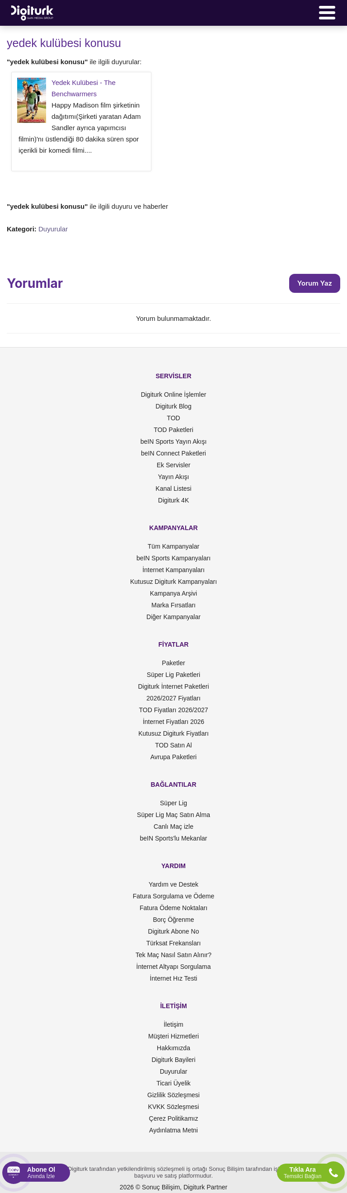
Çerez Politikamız (173, 1118)
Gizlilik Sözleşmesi (173, 1095)
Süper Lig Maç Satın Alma (173, 814)
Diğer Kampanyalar (173, 616)
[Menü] (327, 12)
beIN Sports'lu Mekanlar (173, 838)
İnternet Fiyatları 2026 (173, 721)
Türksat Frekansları (173, 943)
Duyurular (53, 229)
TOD (173, 418)
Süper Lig (173, 803)
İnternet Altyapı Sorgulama (173, 966)
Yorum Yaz (314, 283)
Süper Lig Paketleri (173, 674)
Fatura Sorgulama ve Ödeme (174, 896)
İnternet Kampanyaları (173, 569)
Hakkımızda (173, 1048)
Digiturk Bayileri (173, 1059)
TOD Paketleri (173, 429)
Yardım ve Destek (173, 884)
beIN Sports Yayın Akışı (174, 441)
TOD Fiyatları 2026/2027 (173, 710)
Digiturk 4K (173, 500)
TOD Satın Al (173, 745)
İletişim (173, 1024)
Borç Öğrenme (173, 919)
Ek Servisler (174, 465)
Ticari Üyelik (173, 1083)
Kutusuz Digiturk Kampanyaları (173, 581)
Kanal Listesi (173, 488)
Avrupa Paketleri (173, 757)
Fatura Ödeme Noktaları (173, 907)
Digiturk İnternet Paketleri (173, 686)
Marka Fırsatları (173, 605)
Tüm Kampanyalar (173, 546)
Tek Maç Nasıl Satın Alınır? (173, 954)
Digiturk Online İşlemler (173, 394)
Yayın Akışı (173, 476)
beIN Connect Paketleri (173, 453)
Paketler (173, 663)
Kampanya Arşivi (173, 593)
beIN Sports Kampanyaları (173, 558)
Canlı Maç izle (173, 826)
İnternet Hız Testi (173, 978)
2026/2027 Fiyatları (173, 698)
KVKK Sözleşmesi (173, 1106)
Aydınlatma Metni (173, 1130)
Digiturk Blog (173, 406)
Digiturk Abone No (173, 931)
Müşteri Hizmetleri (173, 1036)
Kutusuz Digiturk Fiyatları (173, 733)
